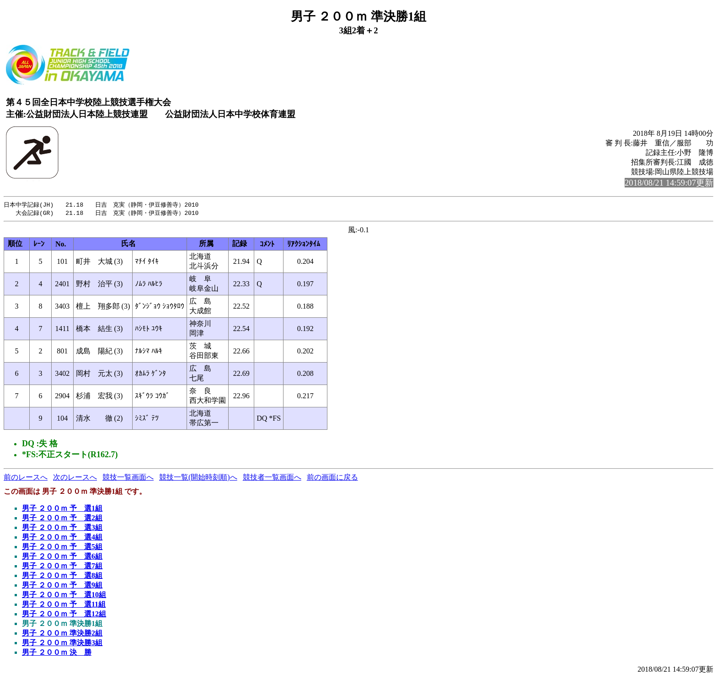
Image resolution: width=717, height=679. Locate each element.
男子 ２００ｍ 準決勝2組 (62, 634)
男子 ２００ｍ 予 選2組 (62, 519)
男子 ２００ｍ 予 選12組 (64, 615)
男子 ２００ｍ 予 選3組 (62, 528)
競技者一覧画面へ (272, 478)
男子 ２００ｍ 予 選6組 (62, 557)
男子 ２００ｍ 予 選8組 (62, 576)
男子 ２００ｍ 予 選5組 (62, 547)
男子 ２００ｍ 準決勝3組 (62, 643)
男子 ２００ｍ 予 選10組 (64, 595)
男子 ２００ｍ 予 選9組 (62, 586)
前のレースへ (26, 478)
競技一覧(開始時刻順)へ (198, 478)
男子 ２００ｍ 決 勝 (56, 653)
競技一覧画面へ (128, 478)
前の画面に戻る (332, 478)
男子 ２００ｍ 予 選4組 (62, 538)
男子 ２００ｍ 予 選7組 (62, 567)
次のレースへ (75, 478)
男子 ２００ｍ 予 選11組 (64, 605)
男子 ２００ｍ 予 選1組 (62, 509)
